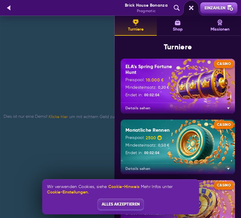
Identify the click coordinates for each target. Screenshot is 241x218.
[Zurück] (9, 7)
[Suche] (176, 7)
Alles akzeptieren (121, 204)
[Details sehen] (228, 108)
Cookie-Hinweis (123, 186)
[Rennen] (191, 7)
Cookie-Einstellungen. (68, 192)
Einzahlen (219, 8)
